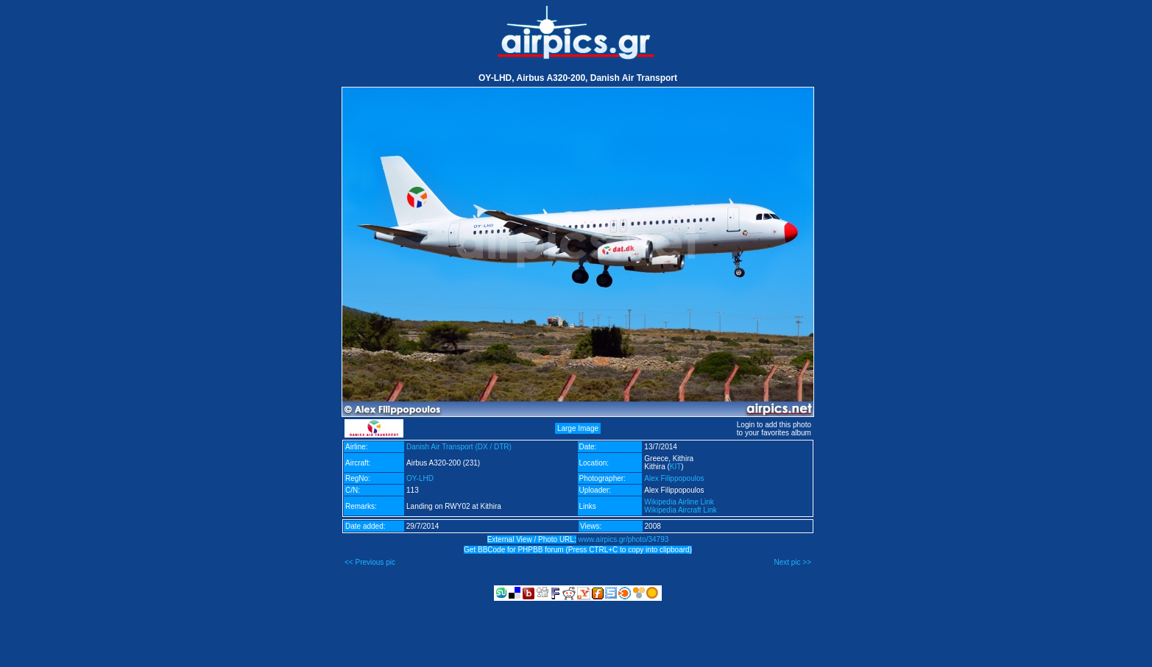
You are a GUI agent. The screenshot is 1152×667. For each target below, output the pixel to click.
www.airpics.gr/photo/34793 (623, 539)
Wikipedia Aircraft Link (680, 510)
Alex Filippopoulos (674, 478)
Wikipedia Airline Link (679, 502)
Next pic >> (792, 562)
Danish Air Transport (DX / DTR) (459, 447)
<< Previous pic (369, 562)
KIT (676, 467)
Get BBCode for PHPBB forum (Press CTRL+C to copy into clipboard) (578, 550)
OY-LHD (420, 478)
